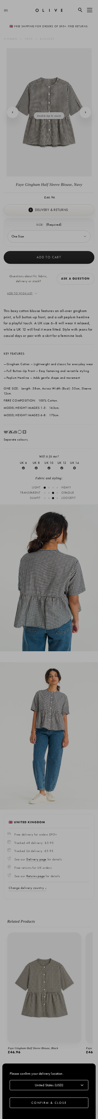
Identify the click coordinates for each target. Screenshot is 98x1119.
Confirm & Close (49, 1103)
